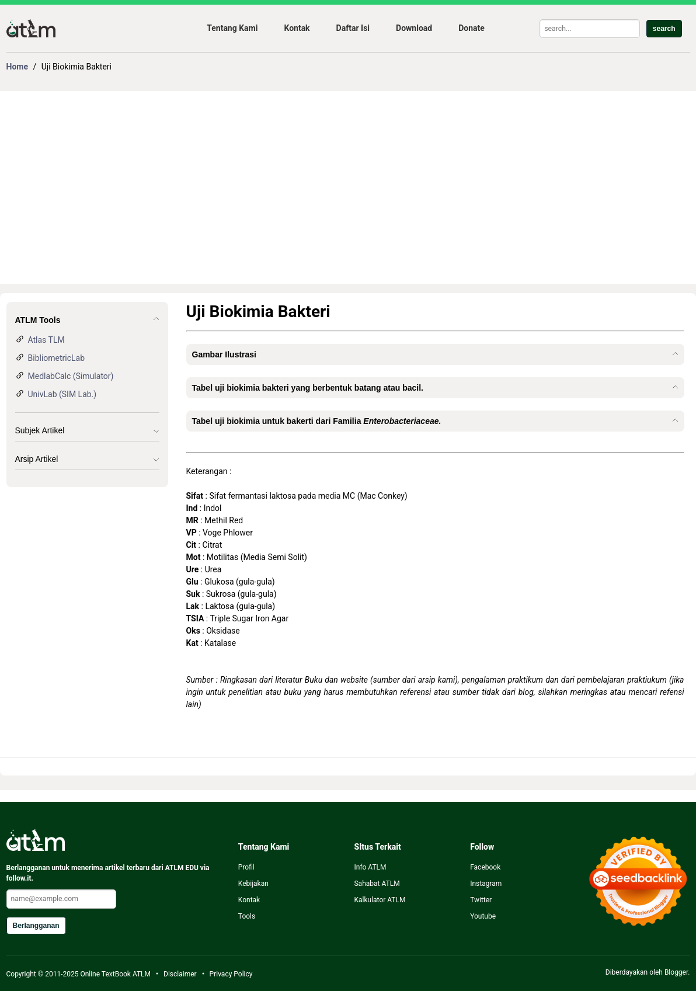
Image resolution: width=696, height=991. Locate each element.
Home (17, 66)
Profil (246, 867)
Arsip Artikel (36, 459)
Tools (246, 916)
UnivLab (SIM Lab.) (62, 394)
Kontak (296, 28)
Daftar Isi (353, 28)
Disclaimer (180, 974)
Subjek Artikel (40, 430)
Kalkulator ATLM (379, 900)
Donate (471, 28)
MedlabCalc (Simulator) (71, 376)
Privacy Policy (231, 974)
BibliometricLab (56, 358)
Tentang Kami (232, 28)
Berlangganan (36, 926)
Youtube (483, 916)
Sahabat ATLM (376, 883)
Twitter (481, 900)
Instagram (486, 883)
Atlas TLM (46, 340)
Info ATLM (370, 867)
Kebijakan (253, 883)
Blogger (676, 972)
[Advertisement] (348, 187)
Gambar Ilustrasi (224, 354)
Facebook (485, 867)
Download (414, 28)
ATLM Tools (38, 320)
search (664, 29)
